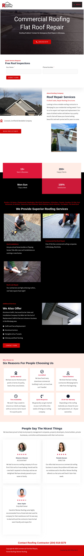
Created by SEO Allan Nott (69, 550)
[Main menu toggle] (77, 4)
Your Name (10, 67)
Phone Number (48, 67)
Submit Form (13, 78)
